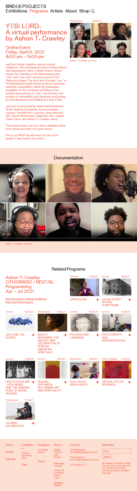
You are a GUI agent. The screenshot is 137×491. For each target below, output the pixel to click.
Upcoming (27, 455)
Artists (56, 11)
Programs (39, 11)
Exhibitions (16, 11)
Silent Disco (75, 359)
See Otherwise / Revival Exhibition (26, 299)
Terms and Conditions (59, 471)
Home (9, 445)
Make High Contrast (59, 464)
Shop (84, 11)
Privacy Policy (57, 476)
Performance (44, 311)
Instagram (58, 483)
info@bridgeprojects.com (85, 452)
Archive (41, 452)
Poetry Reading (109, 359)
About (71, 11)
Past (24, 458)
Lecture (105, 276)
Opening (74, 276)
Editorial (10, 459)
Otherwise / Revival (30, 282)
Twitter (57, 485)
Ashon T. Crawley (23, 277)
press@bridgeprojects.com (86, 459)
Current (25, 453)
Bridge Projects (26, 6)
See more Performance (19, 302)
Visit (24, 464)
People (57, 457)
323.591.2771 (79, 465)
